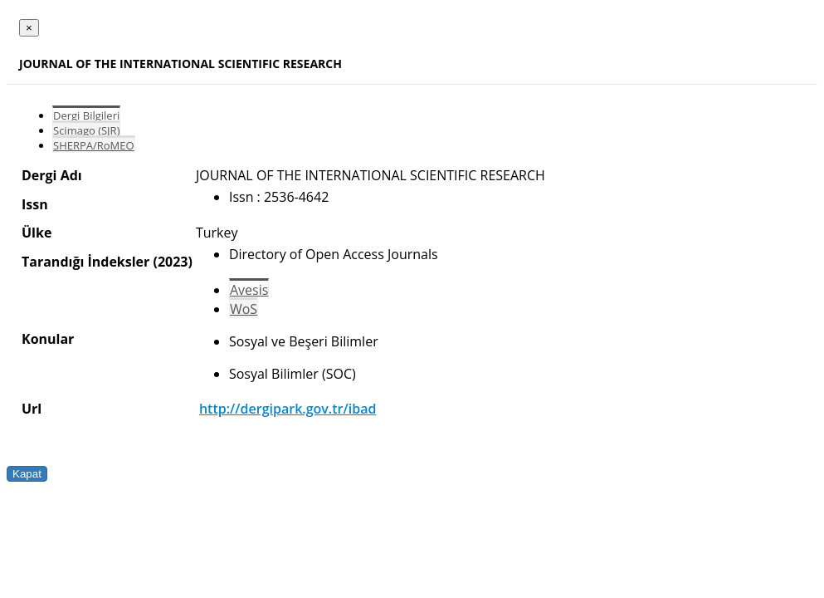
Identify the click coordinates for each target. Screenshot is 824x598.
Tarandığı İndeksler (85, 261)
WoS (243, 309)
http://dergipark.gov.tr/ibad (287, 408)
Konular (48, 339)
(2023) (172, 261)
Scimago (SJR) (86, 130)
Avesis (249, 290)
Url (31, 408)
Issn (35, 204)
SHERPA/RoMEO (93, 145)
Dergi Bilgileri (86, 115)
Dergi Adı (52, 175)
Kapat (26, 474)
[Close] (29, 28)
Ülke (36, 232)
